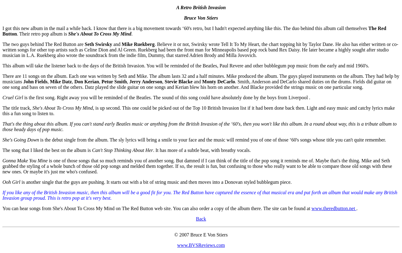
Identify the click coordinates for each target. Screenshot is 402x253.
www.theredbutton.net (333, 208)
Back (201, 218)
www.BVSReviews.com (201, 245)
